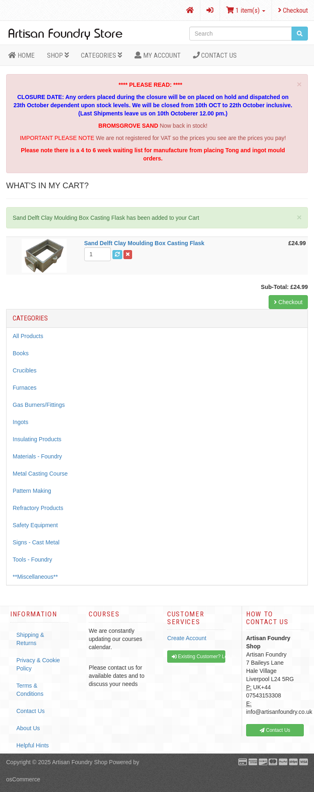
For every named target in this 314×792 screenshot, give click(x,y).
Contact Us (215, 55)
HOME (21, 55)
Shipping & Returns (30, 639)
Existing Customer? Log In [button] (198, 656)
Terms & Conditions (29, 689)
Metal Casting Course (40, 473)
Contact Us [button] (275, 730)
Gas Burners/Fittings (39, 405)
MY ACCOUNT (158, 55)
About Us (28, 728)
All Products (28, 336)
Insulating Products (37, 439)
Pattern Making (32, 490)
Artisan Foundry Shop (79, 762)
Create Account (186, 638)
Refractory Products (38, 508)
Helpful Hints (32, 745)
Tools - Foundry (32, 559)
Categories (101, 55)
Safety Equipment (35, 525)
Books (21, 353)
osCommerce (23, 779)
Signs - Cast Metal (36, 542)
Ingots (20, 422)
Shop (58, 55)
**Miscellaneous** (35, 576)
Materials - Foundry (37, 456)
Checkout (293, 10)
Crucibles (24, 370)
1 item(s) (245, 10)
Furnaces (24, 387)
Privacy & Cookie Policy (38, 664)
